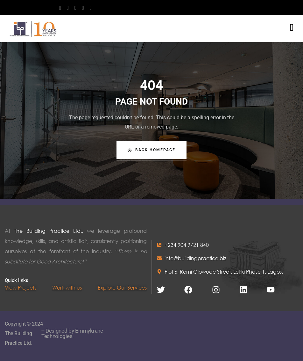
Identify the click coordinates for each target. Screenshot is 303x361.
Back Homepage (151, 150)
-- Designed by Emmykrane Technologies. (72, 333)
